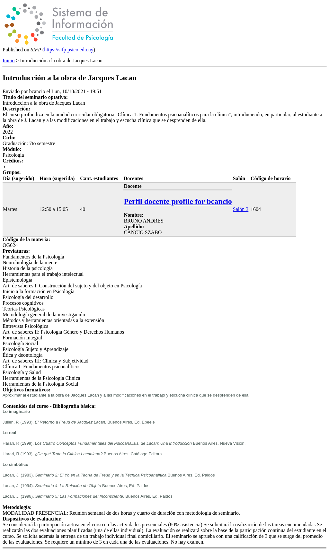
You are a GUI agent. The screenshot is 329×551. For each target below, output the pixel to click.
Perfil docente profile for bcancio (178, 201)
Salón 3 (240, 209)
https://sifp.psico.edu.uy (68, 49)
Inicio (8, 60)
